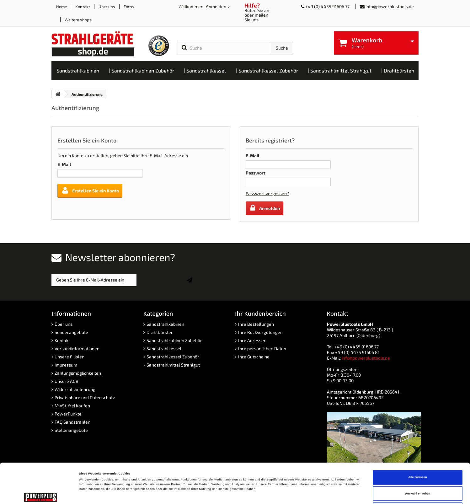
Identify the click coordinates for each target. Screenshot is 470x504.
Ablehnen (418, 469)
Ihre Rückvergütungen (260, 332)
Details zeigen (264, 493)
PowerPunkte (68, 413)
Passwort (255, 172)
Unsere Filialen (69, 356)
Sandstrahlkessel (164, 348)
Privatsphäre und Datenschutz (85, 397)
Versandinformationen (77, 348)
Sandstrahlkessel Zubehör (173, 356)
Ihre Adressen (252, 340)
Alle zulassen (417, 437)
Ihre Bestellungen (256, 324)
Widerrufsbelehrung (75, 389)
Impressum (66, 364)
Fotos (129, 6)
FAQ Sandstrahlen (72, 422)
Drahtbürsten (160, 332)
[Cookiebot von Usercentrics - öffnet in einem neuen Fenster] (40, 493)
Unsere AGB (66, 381)
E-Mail (64, 164)
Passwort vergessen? (267, 193)
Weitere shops (78, 19)
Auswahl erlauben (417, 453)
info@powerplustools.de (390, 6)
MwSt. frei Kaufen (72, 405)
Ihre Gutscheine (254, 356)
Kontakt (82, 6)
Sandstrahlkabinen (165, 324)
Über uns (107, 6)
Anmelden (216, 6)
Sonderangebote (71, 332)
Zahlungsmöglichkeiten (78, 373)
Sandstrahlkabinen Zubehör (174, 340)
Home (61, 6)
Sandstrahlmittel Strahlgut (173, 364)
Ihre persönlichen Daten (262, 348)
